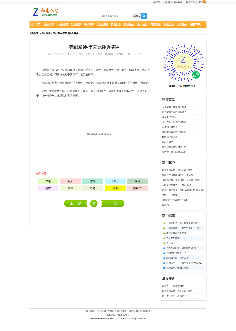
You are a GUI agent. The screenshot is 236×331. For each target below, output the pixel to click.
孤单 (115, 188)
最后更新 (168, 278)
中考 (93, 188)
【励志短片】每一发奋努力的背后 (182, 223)
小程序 (156, 2)
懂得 (48, 188)
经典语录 (89, 24)
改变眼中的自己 (170, 117)
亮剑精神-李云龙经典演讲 (174, 200)
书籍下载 (195, 24)
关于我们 (101, 311)
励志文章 (49, 24)
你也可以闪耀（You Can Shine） (178, 170)
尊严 (131, 91)
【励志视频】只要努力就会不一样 (182, 228)
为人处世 (142, 24)
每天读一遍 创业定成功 (173, 151)
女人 (70, 181)
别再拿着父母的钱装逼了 (174, 112)
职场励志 (116, 24)
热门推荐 (168, 162)
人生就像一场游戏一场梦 (174, 107)
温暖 (48, 181)
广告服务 (112, 311)
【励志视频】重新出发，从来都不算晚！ (182, 180)
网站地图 (133, 311)
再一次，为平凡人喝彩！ (174, 296)
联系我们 (122, 311)
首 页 (35, 24)
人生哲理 (102, 24)
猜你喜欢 (168, 99)
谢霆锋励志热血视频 (176, 233)
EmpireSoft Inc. (139, 318)
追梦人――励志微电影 (76, 203)
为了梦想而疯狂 (174, 238)
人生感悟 (63, 24)
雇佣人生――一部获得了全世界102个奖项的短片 (185, 263)
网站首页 (90, 311)
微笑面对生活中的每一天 (174, 147)
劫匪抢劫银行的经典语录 (174, 132)
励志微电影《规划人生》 (178, 258)
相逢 (69, 69)
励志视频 (46, 33)
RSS (202, 2)
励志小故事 (167, 142)
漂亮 (93, 181)
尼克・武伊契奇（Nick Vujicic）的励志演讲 (113, 203)
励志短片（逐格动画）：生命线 (177, 175)
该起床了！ (167, 205)
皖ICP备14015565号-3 (118, 315)
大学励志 (182, 24)
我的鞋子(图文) (169, 195)
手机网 (166, 2)
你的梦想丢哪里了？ (176, 253)
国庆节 (137, 188)
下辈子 (115, 181)
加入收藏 (177, 2)
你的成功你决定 (170, 137)
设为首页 (190, 2)
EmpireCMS (107, 318)
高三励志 (155, 24)
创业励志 (169, 24)
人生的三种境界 (170, 127)
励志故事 (76, 24)
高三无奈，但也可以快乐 (174, 122)
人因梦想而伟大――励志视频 (176, 185)
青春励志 (129, 24)
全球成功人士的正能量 (177, 268)
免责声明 (144, 311)
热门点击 (168, 215)
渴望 (137, 181)
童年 (70, 188)
